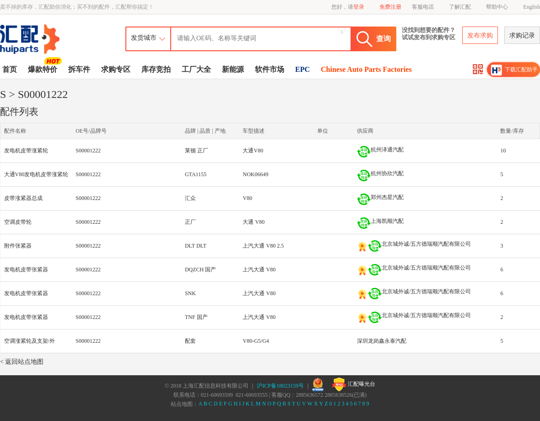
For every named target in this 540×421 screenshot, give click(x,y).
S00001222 (88, 150)
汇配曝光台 (353, 384)
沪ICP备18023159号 (280, 386)
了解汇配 (460, 7)
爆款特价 (43, 68)
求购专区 (115, 69)
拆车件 (79, 69)
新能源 (233, 69)
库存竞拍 (156, 69)
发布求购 (480, 35)
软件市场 (269, 69)
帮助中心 (497, 7)
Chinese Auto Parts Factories (366, 69)
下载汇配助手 (514, 70)
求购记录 (522, 35)
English (531, 7)
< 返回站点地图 (21, 361)
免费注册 (390, 7)
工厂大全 (196, 69)
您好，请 (347, 7)
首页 (9, 69)
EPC (302, 69)
